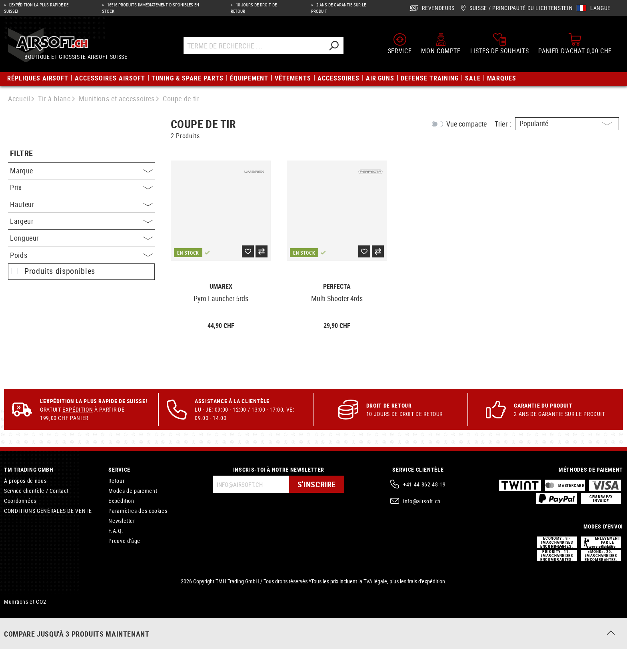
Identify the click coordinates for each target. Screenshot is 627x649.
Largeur (81, 221)
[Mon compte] (440, 43)
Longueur (81, 238)
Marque (81, 170)
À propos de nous (25, 480)
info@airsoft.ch (422, 501)
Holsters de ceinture (29, 629)
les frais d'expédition (422, 581)
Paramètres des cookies (137, 510)
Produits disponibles (59, 271)
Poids (81, 255)
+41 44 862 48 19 (424, 484)
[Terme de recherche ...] (254, 45)
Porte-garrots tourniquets (35, 619)
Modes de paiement (132, 490)
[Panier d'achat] (575, 43)
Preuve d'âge (124, 541)
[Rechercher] (333, 45)
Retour (116, 480)
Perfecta (337, 286)
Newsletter (121, 520)
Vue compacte (466, 124)
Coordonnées (20, 500)
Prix (81, 187)
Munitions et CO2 (25, 601)
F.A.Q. (115, 530)
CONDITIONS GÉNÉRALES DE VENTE (48, 510)
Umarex (221, 286)
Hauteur (81, 204)
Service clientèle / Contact (36, 490)
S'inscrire (317, 484)
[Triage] (567, 123)
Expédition (77, 409)
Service (119, 469)
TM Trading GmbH (29, 469)
